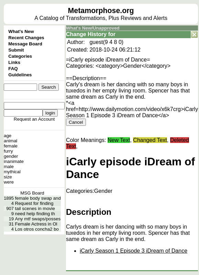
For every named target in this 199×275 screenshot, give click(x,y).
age (7, 135)
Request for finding (34, 203)
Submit (16, 50)
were (9, 182)
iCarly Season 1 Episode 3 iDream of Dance (133, 251)
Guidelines (20, 74)
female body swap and (38, 198)
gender (11, 156)
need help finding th (35, 213)
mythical (12, 171)
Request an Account (34, 119)
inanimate (14, 161)
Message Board (25, 43)
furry (8, 151)
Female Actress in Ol (36, 224)
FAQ (13, 68)
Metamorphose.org (101, 11)
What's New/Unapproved (93, 28)
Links (14, 62)
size (8, 176)
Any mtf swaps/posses (38, 218)
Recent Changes (26, 37)
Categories (20, 56)
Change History (86, 34)
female (11, 145)
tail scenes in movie (35, 208)
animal (10, 140)
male (9, 166)
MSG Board (32, 193)
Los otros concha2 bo (37, 229)
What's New (21, 31)
